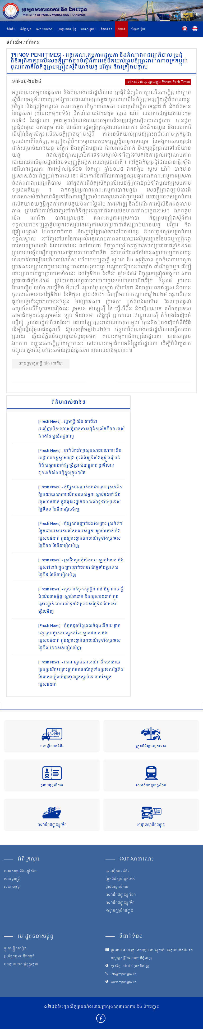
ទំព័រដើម (10, 29)
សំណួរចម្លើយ (138, 29)
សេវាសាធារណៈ (44, 29)
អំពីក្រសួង (25, 29)
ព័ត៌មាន (121, 29)
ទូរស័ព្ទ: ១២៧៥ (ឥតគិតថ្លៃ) (130, 966)
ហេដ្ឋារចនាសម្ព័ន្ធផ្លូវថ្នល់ (21, 964)
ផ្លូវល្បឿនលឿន (15, 948)
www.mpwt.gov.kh (123, 982)
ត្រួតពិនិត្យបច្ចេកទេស (151, 746)
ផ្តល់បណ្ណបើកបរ (51, 785)
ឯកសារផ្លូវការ (88, 29)
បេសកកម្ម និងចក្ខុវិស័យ (21, 871)
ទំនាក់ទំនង (106, 29)
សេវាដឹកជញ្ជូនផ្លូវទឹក (52, 825)
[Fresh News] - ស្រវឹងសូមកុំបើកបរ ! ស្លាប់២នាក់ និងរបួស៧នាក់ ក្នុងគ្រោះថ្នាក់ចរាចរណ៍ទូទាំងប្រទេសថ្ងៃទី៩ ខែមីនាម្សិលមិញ (81, 568)
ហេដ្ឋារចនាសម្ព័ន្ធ (67, 29)
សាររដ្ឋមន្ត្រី (12, 879)
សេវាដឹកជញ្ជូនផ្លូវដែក (151, 785)
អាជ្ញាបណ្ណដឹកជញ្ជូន (151, 825)
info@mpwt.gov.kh (123, 974)
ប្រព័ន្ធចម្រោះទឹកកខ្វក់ (19, 956)
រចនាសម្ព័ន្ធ (12, 887)
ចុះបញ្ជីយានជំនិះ (52, 746)
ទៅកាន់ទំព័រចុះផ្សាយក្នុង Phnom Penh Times (158, 82)
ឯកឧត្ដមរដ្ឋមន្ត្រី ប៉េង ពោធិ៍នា (41, 364)
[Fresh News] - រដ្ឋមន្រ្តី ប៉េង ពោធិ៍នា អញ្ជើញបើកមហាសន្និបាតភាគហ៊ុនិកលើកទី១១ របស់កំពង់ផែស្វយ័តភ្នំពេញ (81, 429)
